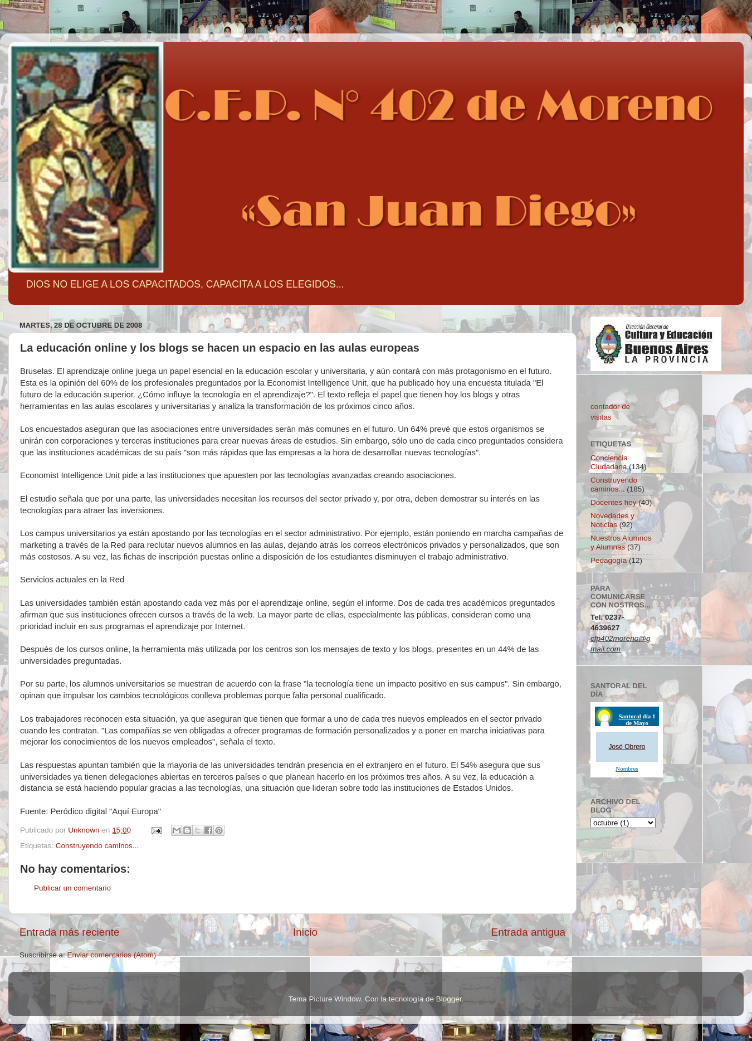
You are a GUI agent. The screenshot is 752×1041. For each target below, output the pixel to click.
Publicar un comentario (72, 888)
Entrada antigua (528, 932)
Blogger (449, 999)
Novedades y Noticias (612, 520)
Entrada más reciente (69, 932)
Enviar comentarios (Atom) (112, 955)
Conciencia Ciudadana (609, 462)
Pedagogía (608, 560)
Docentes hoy (613, 502)
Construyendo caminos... (97, 845)
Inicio (305, 932)
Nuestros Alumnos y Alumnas (621, 542)
